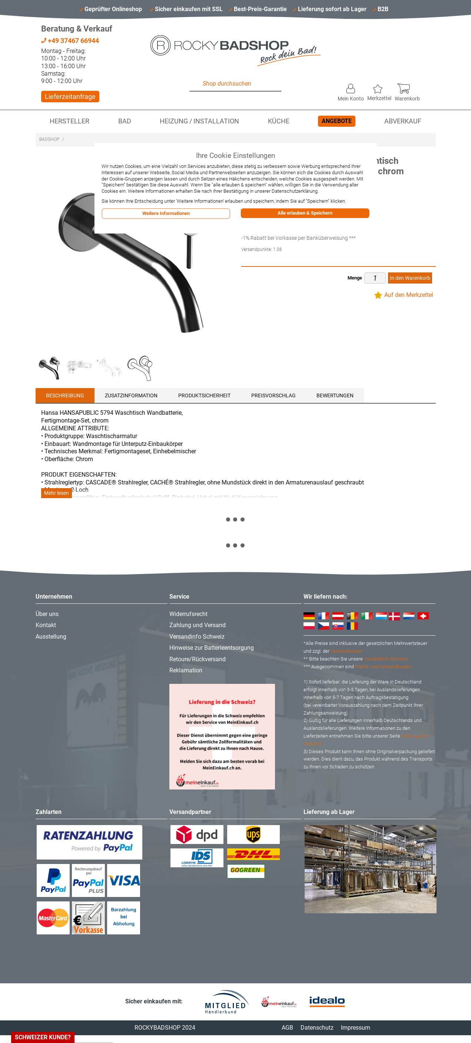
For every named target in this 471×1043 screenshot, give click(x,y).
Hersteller (69, 121)
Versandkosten (346, 651)
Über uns (47, 613)
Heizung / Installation (199, 121)
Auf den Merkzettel (408, 294)
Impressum (355, 1027)
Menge (355, 278)
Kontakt (46, 625)
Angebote (337, 121)
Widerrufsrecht (188, 613)
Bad (124, 121)
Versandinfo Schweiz (197, 636)
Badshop (49, 139)
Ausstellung (51, 636)
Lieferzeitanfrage (70, 96)
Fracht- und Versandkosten (383, 666)
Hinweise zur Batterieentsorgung (211, 647)
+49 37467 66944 (70, 40)
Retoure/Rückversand (197, 659)
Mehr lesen (56, 493)
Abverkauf (402, 121)
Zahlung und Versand (197, 625)
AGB (287, 1027)
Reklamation (185, 670)
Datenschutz (317, 1027)
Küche (278, 121)
